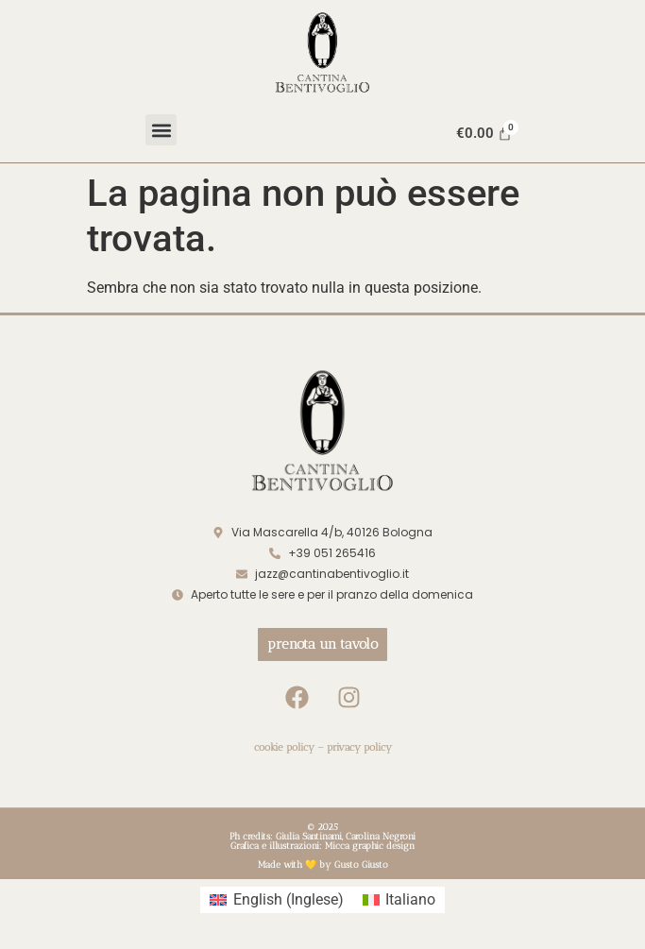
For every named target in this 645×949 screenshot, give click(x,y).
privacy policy (359, 747)
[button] (161, 129)
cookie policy (284, 747)
